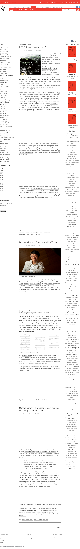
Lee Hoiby (2, 84)
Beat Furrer (3, 77)
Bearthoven (70, 170)
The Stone (76, 437)
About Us (2, 537)
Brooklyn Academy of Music (72, 181)
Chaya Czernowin (70, 197)
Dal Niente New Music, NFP (72, 210)
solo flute (74, 399)
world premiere (75, 463)
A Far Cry (76, 133)
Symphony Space (68, 416)
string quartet (69, 415)
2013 (1, 188)
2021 (1, 174)
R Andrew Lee (75, 372)
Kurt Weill (2, 156)
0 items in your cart (10, 2)
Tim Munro (75, 441)
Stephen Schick (38, 232)
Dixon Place (72, 218)
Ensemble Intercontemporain (72, 235)
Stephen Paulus (4, 117)
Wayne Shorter (4, 134)
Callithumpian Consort (72, 185)
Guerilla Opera (76, 257)
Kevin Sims (68, 303)
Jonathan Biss (74, 290)
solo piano (45, 519)
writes (38, 324)
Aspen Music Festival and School (72, 162)
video (75, 453)
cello (76, 189)
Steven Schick (50, 283)
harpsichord (69, 266)
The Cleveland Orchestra (71, 426)
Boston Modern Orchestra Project (72, 174)
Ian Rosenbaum (44, 230)
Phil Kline (2, 97)
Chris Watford (68, 202)
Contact (2, 540)
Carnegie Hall (70, 189)
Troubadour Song (72, 60)
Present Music (69, 368)
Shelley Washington (5, 154)
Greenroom (72, 255)
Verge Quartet (54, 103)
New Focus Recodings (72, 349)
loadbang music (30, 400)
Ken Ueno (2, 150)
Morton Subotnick (5, 145)
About (32, 9)
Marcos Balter (4, 49)
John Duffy (3, 71)
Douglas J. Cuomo (5, 62)
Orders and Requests (44, 7)
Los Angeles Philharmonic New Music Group (72, 315)
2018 (1, 179)
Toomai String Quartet (72, 445)
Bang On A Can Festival (69, 168)
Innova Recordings (75, 268)
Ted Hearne (73, 424)
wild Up (71, 461)
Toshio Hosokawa (72, 447)
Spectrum (74, 409)
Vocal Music (67, 459)
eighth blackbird (72, 224)
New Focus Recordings (32, 149)
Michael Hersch (4, 82)
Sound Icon (69, 409)
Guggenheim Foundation (71, 259)
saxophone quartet (71, 389)
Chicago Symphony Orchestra (72, 199)
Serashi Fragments (39, 329)
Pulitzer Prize (75, 370)
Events (26, 9)
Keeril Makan (3, 110)
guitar (77, 261)
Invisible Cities (74, 274)
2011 (1, 192)
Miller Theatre (38, 400)
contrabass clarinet (75, 204)
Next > (59, 527)
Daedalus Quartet (72, 208)
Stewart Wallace (4, 152)
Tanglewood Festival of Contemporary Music (72, 421)
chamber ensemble (68, 191)
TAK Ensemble (75, 416)
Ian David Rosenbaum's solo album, (45, 188)
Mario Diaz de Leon (5, 68)
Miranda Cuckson (72, 337)
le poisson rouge (75, 305)
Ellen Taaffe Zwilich (5, 161)
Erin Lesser (69, 239)
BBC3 (66, 170)
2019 (1, 177)
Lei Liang (2, 106)
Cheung (55, 68)
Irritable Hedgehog (71, 276)
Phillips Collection (70, 364)
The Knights (74, 434)
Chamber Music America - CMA (72, 193)
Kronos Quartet (74, 303)
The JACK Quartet (46, 400)
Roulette (75, 380)
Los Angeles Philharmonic (72, 313)
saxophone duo (75, 387)
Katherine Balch (4, 47)
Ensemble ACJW (72, 231)
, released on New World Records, (38, 94)
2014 (1, 187)
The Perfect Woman (72, 111)
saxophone (68, 387)
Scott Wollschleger (5, 158)
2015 (1, 185)
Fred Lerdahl (3, 104)
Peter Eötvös (69, 362)
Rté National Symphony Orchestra (71, 382)
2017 (1, 181)
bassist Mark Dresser (35, 283)
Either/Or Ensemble (71, 226)
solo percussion (68, 401)
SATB (77, 385)
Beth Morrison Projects (71, 172)
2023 (1, 170)
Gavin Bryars (3, 53)
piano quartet (68, 366)
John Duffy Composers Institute (72, 288)
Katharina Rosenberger (6, 126)
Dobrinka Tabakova (5, 147)
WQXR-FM (68, 465)
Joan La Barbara (4, 102)
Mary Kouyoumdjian (5, 101)
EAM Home (13, 7)
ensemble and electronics (72, 233)
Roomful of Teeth (69, 380)
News (19, 7)
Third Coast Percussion (24, 234)
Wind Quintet (76, 461)
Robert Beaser (4, 51)
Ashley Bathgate (76, 160)
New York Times (69, 356)
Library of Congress (71, 307)
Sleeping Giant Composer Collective (72, 396)
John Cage (69, 286)
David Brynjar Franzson (6, 75)
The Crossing (68, 428)
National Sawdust (24, 192)
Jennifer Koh (67, 284)
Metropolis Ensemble (72, 332)
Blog (11, 9)
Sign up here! (56, 537)
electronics (69, 230)
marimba (76, 318)
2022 (1, 172)
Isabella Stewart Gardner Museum (72, 278)
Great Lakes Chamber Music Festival (71, 253)
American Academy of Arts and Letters (72, 142)
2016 (1, 183)
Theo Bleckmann (69, 437)
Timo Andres (34, 234)
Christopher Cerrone (5, 56)
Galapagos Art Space (69, 249)
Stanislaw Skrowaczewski (7, 137)
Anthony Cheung (4, 58)
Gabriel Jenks (3, 93)
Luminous (29, 109)
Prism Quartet (75, 368)
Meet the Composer (71, 328)
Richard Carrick (4, 55)
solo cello (69, 399)
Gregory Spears (4, 143)
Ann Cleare (3, 60)
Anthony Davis (4, 64)
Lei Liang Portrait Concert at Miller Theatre (39, 242)
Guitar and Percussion (72, 262)
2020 (1, 175)
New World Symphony (72, 352)
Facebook (29, 539)
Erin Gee (2, 79)
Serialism (76, 393)
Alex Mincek (3, 113)
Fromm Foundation (71, 247)
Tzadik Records (71, 449)
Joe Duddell (3, 69)
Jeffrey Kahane (75, 282)
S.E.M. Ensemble (69, 393)
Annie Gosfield (4, 80)
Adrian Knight (3, 99)
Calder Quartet (72, 183)
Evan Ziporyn (70, 241)
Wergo (50, 65)
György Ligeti (68, 264)
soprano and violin (68, 407)
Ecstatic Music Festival (72, 222)
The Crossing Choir (74, 428)
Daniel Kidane (3, 95)
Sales (1, 542)
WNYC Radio (68, 463)
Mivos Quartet (22, 232)
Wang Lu (2, 108)
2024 (1, 168)
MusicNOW (77, 343)
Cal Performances (68, 187)
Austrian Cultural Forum (71, 164)
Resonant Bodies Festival (71, 376)
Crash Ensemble (75, 206)
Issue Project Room (71, 280)
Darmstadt (71, 212)
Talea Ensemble (48, 72)
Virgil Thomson (74, 457)
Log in (1, 2)
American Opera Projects (71, 149)
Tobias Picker (3, 121)
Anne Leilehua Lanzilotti (71, 154)
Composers (26, 7)
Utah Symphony (70, 453)
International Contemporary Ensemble (71, 271)
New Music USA (68, 351)
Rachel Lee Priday (68, 372)
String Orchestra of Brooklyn (71, 413)
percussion (75, 360)
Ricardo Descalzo (38, 519)
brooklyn (72, 179)
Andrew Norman (4, 115)
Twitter (28, 537)
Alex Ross (67, 137)
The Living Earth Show (72, 436)
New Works (75, 351)
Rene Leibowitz (71, 374)
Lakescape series (26, 355)
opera (76, 358)
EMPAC (75, 230)
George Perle (3, 119)
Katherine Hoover (5, 86)
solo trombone (70, 403)
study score (76, 414)
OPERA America (69, 360)
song (75, 403)
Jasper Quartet (68, 282)
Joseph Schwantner (5, 130)
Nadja (56, 143)
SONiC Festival (69, 405)
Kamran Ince (3, 88)
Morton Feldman (72, 341)
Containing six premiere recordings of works (50, 67)
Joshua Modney (71, 292)
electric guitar (67, 228)
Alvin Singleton (4, 136)
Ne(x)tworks (75, 356)
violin (76, 455)
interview (68, 274)
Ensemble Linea (69, 237)
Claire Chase (75, 203)
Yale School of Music (71, 466)
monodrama (76, 339)
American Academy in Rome (72, 139)
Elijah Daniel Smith (5, 139)
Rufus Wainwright (71, 383)
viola (73, 455)
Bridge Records (75, 177)
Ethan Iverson (74, 239)
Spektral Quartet (69, 411)
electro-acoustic (75, 228)
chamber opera (72, 195)
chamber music (76, 191)
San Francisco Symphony (70, 385)
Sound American (75, 407)
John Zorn (68, 290)
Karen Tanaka (4, 148)
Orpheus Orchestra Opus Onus (72, 77)
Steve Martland (4, 112)
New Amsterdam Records (72, 347)
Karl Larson (68, 295)
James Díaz (3, 66)
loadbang (26, 283)
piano (76, 364)
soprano (75, 405)
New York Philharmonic (72, 354)
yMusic (75, 468)
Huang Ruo (3, 128)
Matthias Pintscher (5, 123)
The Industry (71, 430)
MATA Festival (72, 324)
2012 (1, 190)
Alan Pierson (68, 135)
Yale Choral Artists (74, 465)
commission (67, 204)
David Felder (3, 73)
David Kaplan (68, 216)
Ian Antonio (74, 266)
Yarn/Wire (70, 468)
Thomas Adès (69, 441)
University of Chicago (72, 451)
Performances (57, 7)
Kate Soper (3, 141)
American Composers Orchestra (72, 146)
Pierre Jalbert (3, 91)
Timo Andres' (47, 194)
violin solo (68, 457)
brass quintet (68, 177)
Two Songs (72, 127)
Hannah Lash (75, 264)
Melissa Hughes (72, 329)
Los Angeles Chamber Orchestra (72, 311)
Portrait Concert (23, 282)
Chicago (75, 197)
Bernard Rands (4, 125)
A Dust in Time (72, 94)
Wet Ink (67, 461)
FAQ (1, 539)
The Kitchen (69, 434)
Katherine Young (4, 159)
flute (75, 241)
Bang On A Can (71, 166)
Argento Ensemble (68, 160)
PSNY (33, 7)
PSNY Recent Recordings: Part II (34, 47)
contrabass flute (68, 206)
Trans (34, 105)
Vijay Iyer (2, 90)
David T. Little (75, 216)
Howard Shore (4, 132)
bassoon (76, 168)
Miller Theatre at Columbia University (41, 280)
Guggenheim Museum (70, 261)
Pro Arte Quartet (68, 370)
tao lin (68, 424)
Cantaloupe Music (75, 187)
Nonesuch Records (70, 358)
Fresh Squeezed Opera (71, 245)
